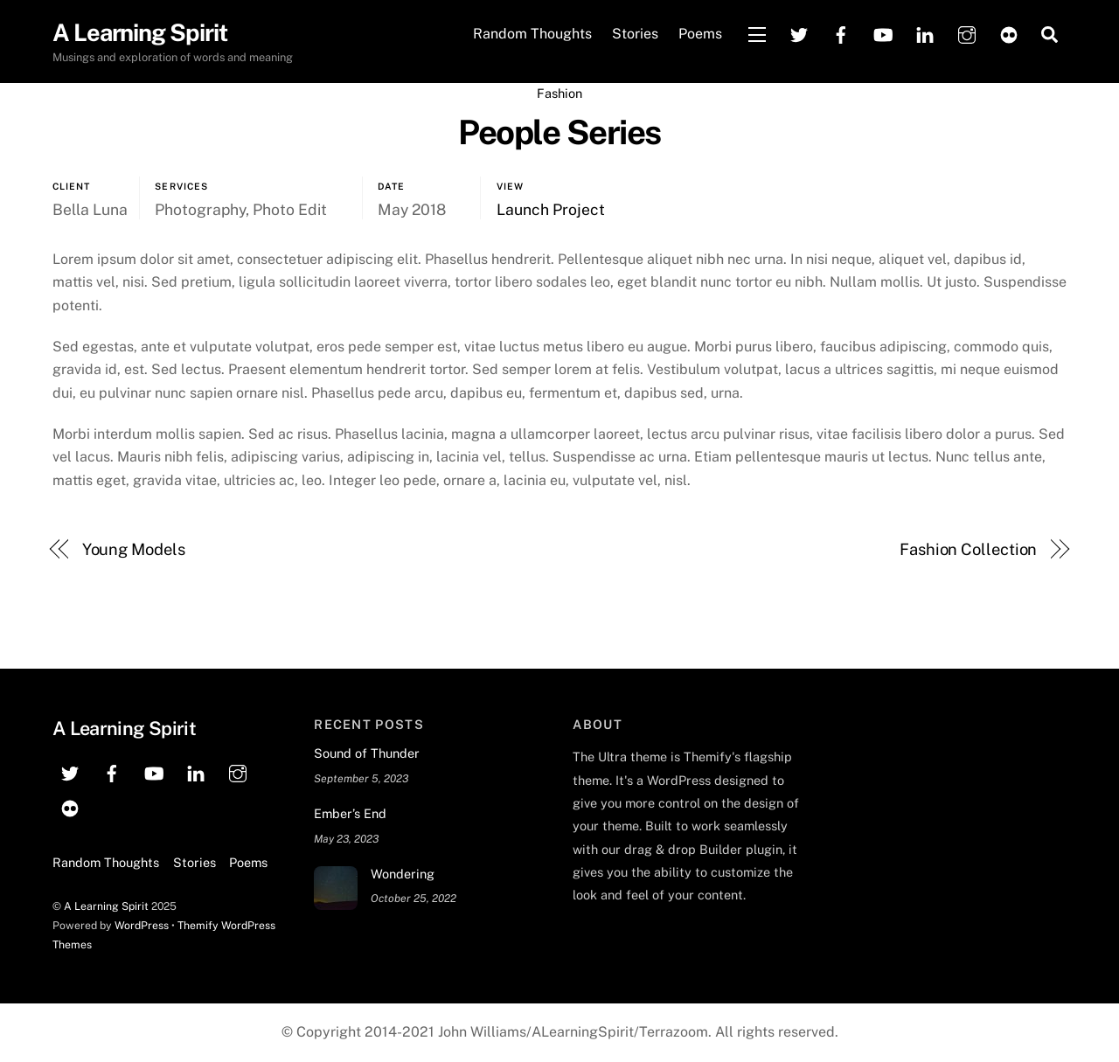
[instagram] (966, 32)
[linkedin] (924, 32)
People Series (559, 132)
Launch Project (551, 209)
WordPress (142, 925)
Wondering (402, 873)
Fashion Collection (968, 549)
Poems (700, 33)
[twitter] (799, 32)
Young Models (133, 549)
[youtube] (882, 32)
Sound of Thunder (367, 753)
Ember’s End (350, 813)
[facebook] (841, 32)
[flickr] (1008, 32)
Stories (635, 33)
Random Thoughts (532, 33)
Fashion (559, 93)
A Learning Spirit (106, 906)
